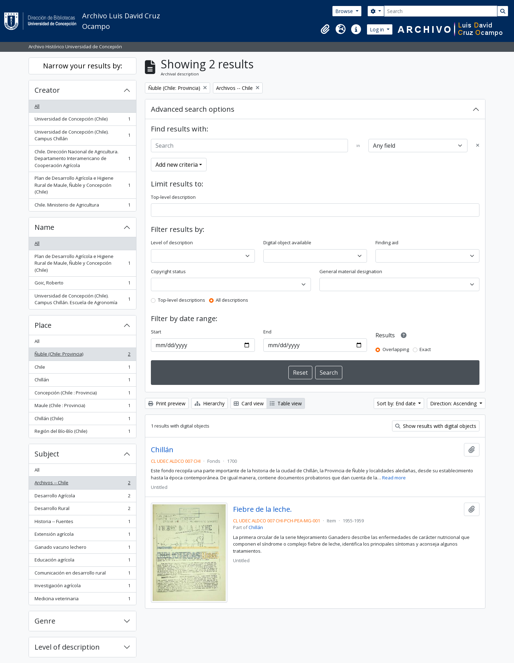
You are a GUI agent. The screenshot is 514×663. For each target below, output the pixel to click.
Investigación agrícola (82, 587)
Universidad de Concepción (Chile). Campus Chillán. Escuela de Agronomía (82, 299)
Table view (286, 403)
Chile (82, 368)
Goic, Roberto (82, 284)
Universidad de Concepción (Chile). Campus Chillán (82, 135)
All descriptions (232, 300)
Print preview (166, 403)
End (267, 332)
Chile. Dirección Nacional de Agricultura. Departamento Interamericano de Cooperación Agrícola (82, 158)
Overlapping (396, 349)
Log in (377, 29)
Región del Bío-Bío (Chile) (82, 432)
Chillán (82, 381)
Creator (47, 90)
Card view (249, 403)
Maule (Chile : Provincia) (82, 407)
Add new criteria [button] (176, 164)
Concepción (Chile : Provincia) (82, 394)
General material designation (350, 271)
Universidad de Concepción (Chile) (82, 120)
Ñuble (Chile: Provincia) (82, 355)
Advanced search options (192, 109)
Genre (45, 621)
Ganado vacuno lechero (82, 548)
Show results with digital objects (435, 426)
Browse (344, 11)
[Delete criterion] (477, 145)
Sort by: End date (397, 403)
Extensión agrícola (82, 535)
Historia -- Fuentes (82, 523)
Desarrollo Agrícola (82, 497)
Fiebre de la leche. (262, 509)
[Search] (440, 11)
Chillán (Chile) (82, 420)
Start (156, 332)
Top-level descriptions (181, 300)
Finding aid (386, 242)
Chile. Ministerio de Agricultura (82, 206)
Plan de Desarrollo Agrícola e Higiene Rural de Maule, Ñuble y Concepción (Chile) (82, 185)
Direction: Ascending (454, 403)
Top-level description (173, 197)
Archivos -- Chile (82, 484)
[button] (325, 29)
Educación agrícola (82, 561)
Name (44, 227)
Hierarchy (210, 403)
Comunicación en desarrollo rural (82, 574)
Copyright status (168, 271)
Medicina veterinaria (82, 600)
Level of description (67, 647)
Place (43, 325)
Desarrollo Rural (82, 510)
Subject (47, 454)
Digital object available (287, 242)
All (37, 106)
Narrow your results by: (82, 65)
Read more (394, 477)
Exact (425, 349)
